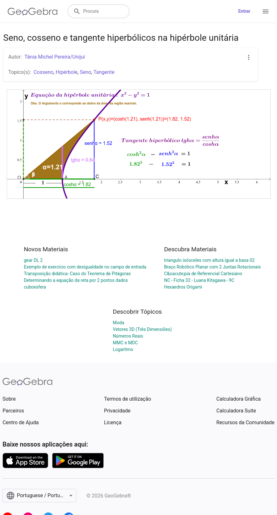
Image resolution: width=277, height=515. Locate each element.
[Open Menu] (265, 11)
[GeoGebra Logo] (33, 11)
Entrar (244, 11)
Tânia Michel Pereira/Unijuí (54, 57)
